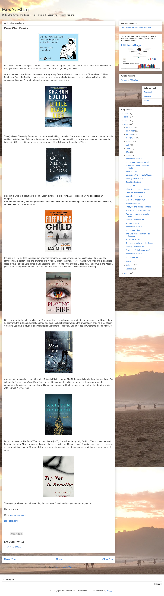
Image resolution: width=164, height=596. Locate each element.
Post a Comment (14, 547)
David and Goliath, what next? (138, 250)
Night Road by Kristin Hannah (138, 189)
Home (59, 559)
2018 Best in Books (131, 45)
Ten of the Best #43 (134, 159)
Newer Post (10, 559)
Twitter (146, 100)
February (130, 265)
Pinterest (147, 96)
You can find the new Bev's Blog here (136, 27)
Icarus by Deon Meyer (135, 196)
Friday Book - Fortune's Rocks (138, 162)
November (130, 131)
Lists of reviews (11, 521)
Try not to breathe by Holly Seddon (140, 243)
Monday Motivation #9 (135, 220)
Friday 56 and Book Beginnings (138, 207)
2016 (126, 124)
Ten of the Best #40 (134, 227)
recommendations (18, 515)
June (128, 148)
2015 (126, 273)
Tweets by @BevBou (129, 80)
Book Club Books (133, 239)
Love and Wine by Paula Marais (139, 175)
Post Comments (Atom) (64, 567)
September (131, 138)
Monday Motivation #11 (135, 179)
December (130, 127)
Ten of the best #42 (133, 182)
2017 (126, 121)
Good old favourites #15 (135, 193)
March (129, 262)
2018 (126, 117)
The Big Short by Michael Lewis (138, 210)
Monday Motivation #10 (135, 200)
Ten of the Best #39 (134, 254)
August (129, 141)
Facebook (148, 92)
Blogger (109, 591)
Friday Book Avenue (134, 257)
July (128, 145)
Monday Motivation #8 (135, 247)
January (129, 269)
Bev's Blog (15, 9)
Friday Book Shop (133, 230)
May (128, 152)
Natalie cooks (131, 171)
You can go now (132, 223)
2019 (126, 114)
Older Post (107, 559)
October (129, 134)
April (128, 156)
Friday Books (131, 186)
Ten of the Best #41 (134, 203)
